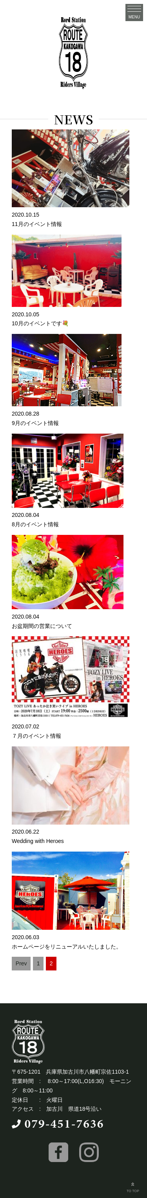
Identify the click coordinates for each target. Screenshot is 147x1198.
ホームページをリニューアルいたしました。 (67, 946)
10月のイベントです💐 (40, 323)
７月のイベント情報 (36, 736)
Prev (21, 963)
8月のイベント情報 (35, 524)
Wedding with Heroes (38, 841)
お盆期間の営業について (42, 626)
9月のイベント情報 (35, 423)
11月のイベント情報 (37, 224)
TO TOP (133, 1187)
